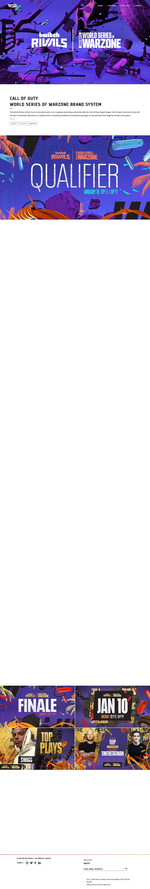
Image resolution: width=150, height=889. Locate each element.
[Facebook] (35, 863)
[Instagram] (27, 863)
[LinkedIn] (39, 863)
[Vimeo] (31, 863)
